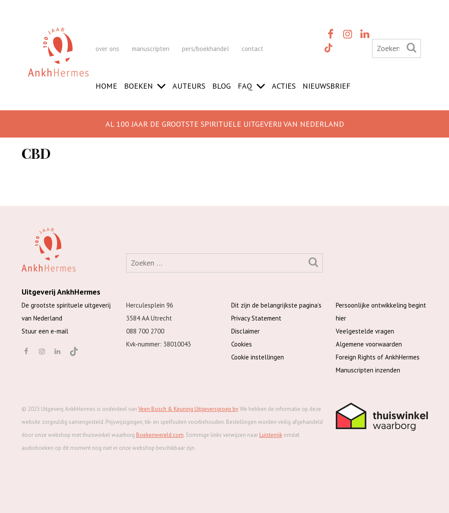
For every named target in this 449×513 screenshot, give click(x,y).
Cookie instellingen (257, 357)
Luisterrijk (270, 435)
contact (252, 49)
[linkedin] (365, 34)
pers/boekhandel (205, 49)
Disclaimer (245, 331)
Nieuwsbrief (326, 86)
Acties (284, 86)
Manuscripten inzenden (368, 370)
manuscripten (150, 49)
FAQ (245, 86)
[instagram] (348, 34)
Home (106, 86)
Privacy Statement (256, 318)
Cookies (241, 344)
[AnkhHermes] (58, 60)
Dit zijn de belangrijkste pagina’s (276, 305)
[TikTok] (327, 47)
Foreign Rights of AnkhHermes (378, 357)
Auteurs (188, 86)
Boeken (138, 86)
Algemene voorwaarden (369, 344)
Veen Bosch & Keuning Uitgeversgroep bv (188, 409)
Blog (221, 86)
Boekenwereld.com (160, 435)
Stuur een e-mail (45, 331)
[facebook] (330, 34)
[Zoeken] (411, 47)
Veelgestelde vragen (365, 331)
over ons (107, 49)
